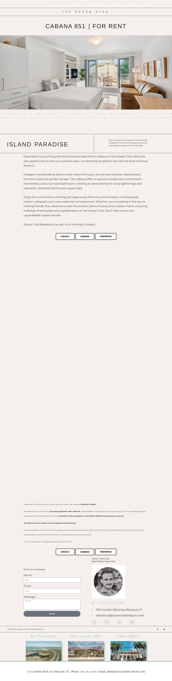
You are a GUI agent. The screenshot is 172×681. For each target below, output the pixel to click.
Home (50, 5)
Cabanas (118, 5)
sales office (128, 636)
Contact (64, 5)
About (77, 5)
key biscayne (43, 636)
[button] (148, 5)
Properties (135, 5)
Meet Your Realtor (97, 5)
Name (28, 575)
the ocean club (86, 636)
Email (27, 585)
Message (29, 596)
